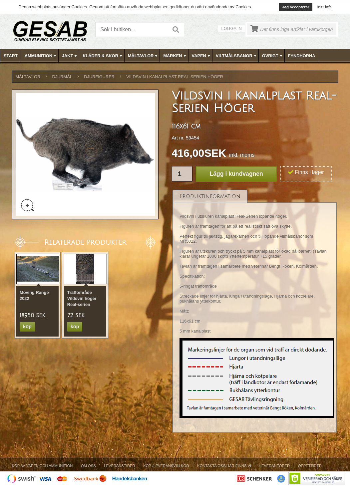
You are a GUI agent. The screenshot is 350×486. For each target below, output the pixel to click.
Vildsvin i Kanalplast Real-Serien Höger (174, 76)
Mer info (324, 7)
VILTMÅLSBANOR (237, 56)
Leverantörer (274, 466)
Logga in (231, 28)
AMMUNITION (41, 56)
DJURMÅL (62, 76)
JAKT (70, 56)
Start (11, 55)
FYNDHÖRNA (301, 55)
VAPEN (201, 56)
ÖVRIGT (273, 56)
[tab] (210, 196)
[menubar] (175, 56)
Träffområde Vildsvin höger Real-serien (82, 298)
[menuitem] (10, 56)
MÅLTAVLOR (143, 56)
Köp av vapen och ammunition (42, 466)
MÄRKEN (175, 56)
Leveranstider (119, 466)
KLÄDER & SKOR (103, 56)
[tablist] (254, 311)
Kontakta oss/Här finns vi (224, 466)
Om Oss (88, 466)
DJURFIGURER (99, 76)
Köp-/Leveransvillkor (166, 466)
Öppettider (310, 466)
